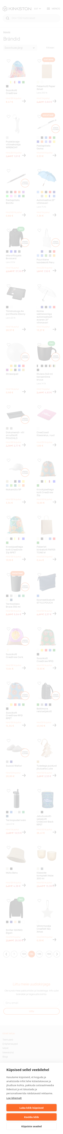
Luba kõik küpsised (31, 1107)
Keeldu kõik (31, 1117)
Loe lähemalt (14, 1098)
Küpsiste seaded (31, 1126)
